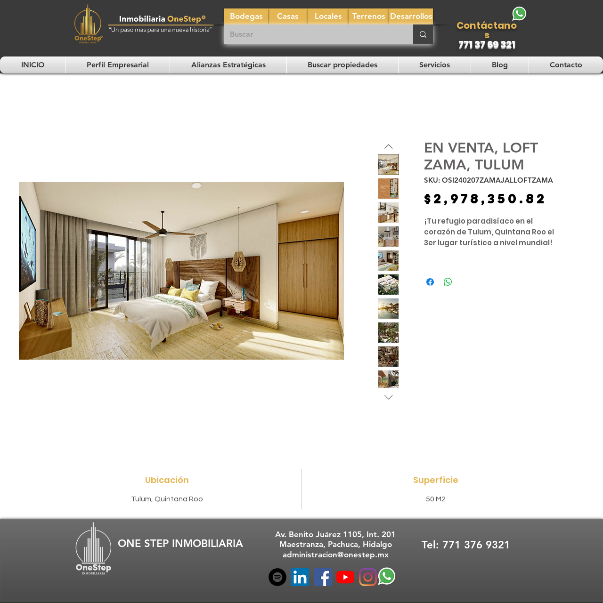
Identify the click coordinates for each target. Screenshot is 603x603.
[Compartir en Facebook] (430, 282)
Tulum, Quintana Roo (167, 499)
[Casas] (288, 16)
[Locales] (328, 16)
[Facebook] (323, 577)
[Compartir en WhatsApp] (448, 282)
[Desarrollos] (411, 16)
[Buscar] (311, 34)
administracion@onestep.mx (336, 554)
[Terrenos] (369, 16)
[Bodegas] (246, 16)
